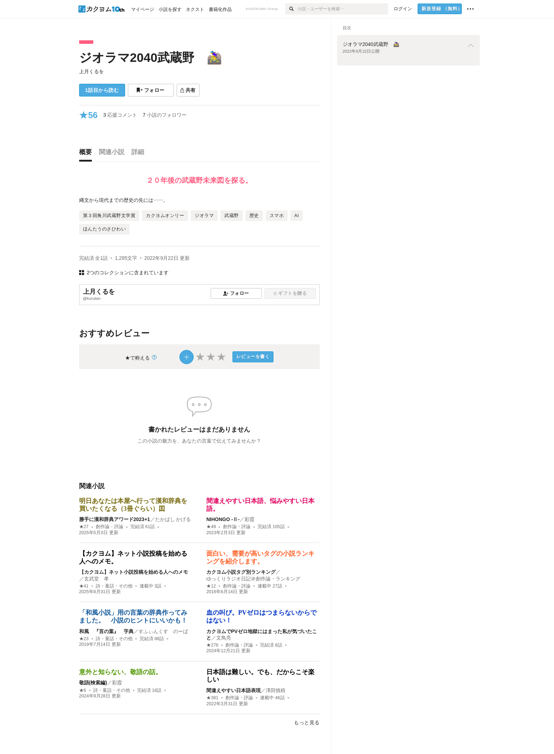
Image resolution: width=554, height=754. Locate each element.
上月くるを (91, 71)
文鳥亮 (223, 638)
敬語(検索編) (93, 682)
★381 (212, 697)
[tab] (87, 154)
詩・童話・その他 (114, 586)
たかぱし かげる (173, 519)
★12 (211, 586)
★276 (212, 645)
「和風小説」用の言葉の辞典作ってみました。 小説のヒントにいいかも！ (133, 616)
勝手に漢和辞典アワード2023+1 (114, 519)
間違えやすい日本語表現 (233, 690)
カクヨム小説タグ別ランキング (241, 572)
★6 (82, 690)
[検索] (291, 8)
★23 (84, 638)
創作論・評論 (109, 526)
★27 (84, 526)
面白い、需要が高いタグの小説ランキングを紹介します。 (260, 557)
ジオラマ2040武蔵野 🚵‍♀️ (151, 57)
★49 (211, 526)
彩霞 (249, 519)
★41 (84, 586)
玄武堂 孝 (96, 578)
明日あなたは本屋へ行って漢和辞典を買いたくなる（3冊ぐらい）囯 (133, 504)
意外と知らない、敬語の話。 (120, 672)
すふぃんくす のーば (163, 631)
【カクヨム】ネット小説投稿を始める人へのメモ (133, 572)
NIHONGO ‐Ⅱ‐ (223, 519)
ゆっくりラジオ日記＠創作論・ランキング (253, 578)
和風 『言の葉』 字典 (106, 631)
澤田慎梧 (275, 690)
